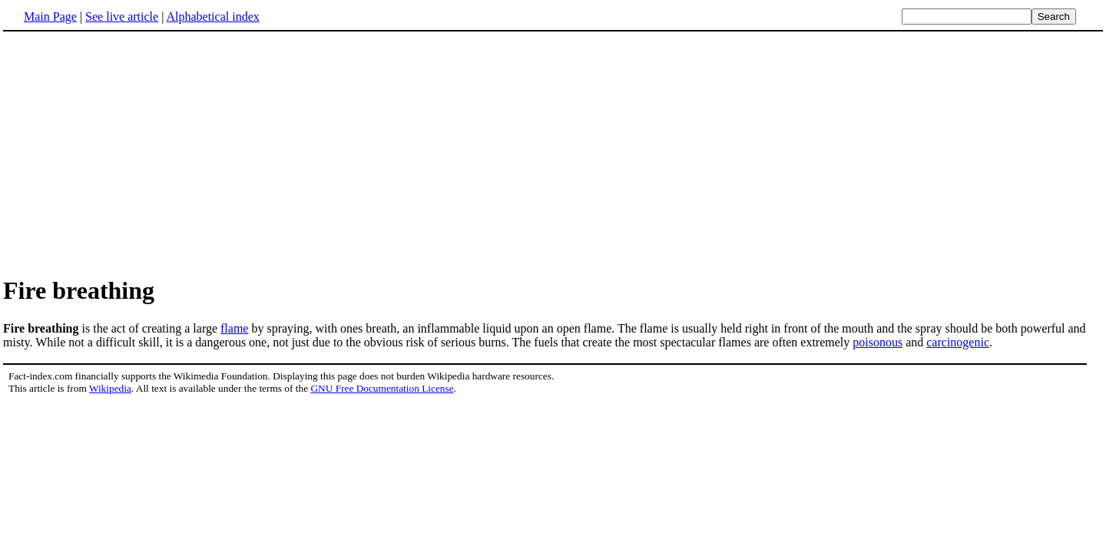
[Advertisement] (132, 152)
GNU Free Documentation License (381, 388)
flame (234, 328)
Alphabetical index (212, 16)
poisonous (877, 342)
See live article (121, 16)
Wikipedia (110, 388)
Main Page (50, 16)
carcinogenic (957, 342)
